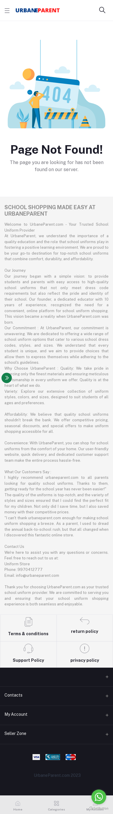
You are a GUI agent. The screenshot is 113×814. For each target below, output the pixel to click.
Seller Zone (15, 733)
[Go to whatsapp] (98, 797)
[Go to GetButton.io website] (98, 808)
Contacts (13, 695)
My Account (16, 714)
